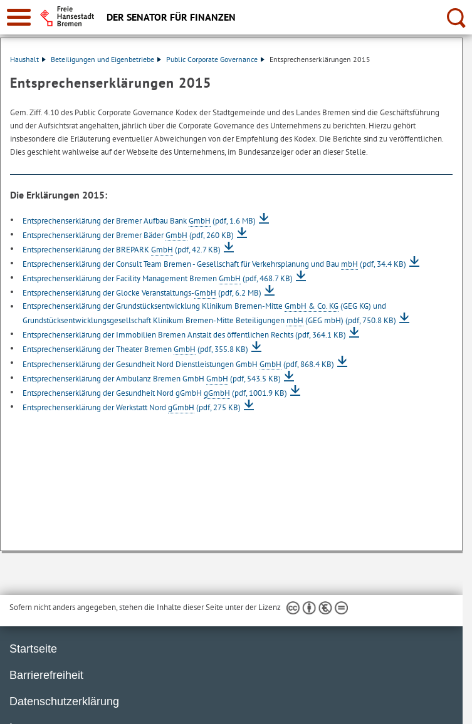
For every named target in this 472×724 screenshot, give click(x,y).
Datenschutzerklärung (64, 701)
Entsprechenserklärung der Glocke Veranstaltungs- (142, 292)
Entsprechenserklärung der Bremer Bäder (128, 235)
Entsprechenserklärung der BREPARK (122, 249)
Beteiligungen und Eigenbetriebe (106, 59)
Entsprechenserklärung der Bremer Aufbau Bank (139, 220)
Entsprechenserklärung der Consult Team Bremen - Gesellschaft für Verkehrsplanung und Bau (214, 264)
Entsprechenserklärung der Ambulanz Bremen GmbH (152, 378)
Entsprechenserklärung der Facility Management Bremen (158, 278)
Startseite (33, 649)
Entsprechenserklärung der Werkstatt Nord (132, 407)
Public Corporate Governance (215, 59)
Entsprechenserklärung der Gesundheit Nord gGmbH (155, 393)
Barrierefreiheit (46, 675)
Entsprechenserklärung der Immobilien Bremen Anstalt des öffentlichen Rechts (184, 334)
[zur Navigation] (19, 17)
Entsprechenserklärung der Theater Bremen (135, 349)
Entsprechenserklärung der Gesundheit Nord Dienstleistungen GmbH (178, 364)
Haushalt (28, 59)
